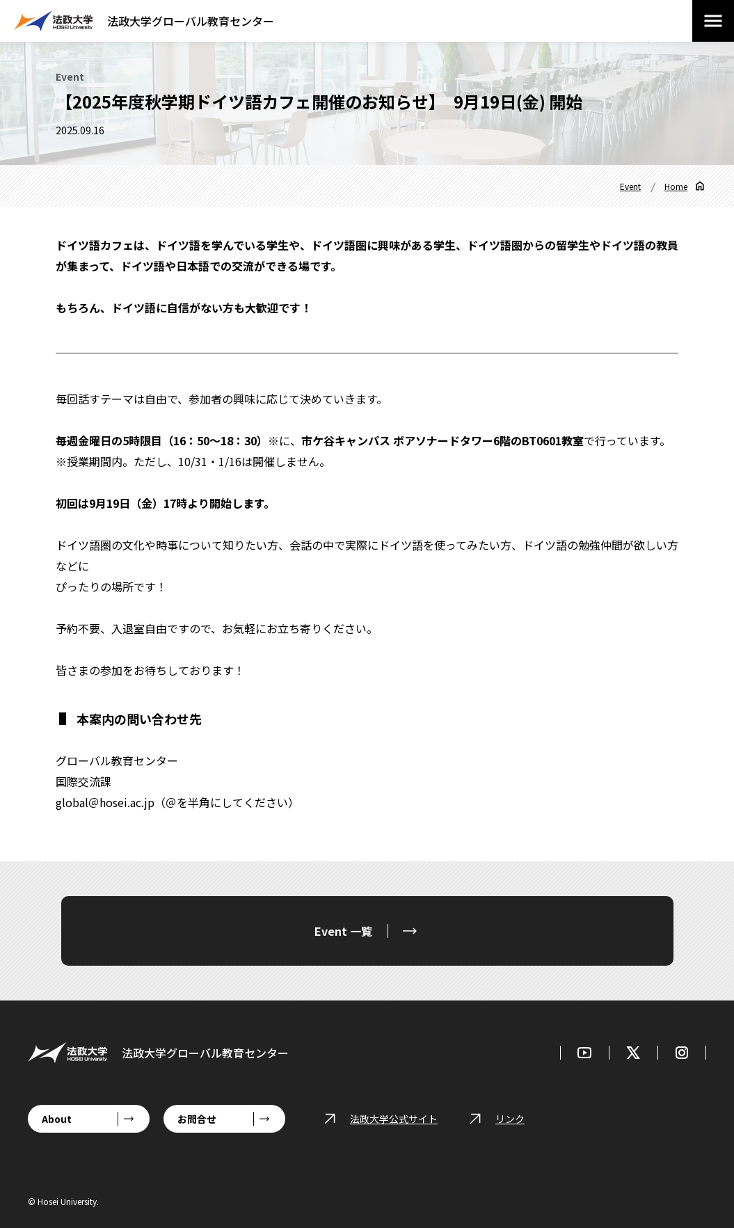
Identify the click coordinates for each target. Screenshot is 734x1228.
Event (630, 186)
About (57, 1119)
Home (675, 186)
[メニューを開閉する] (713, 21)
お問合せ (196, 1119)
